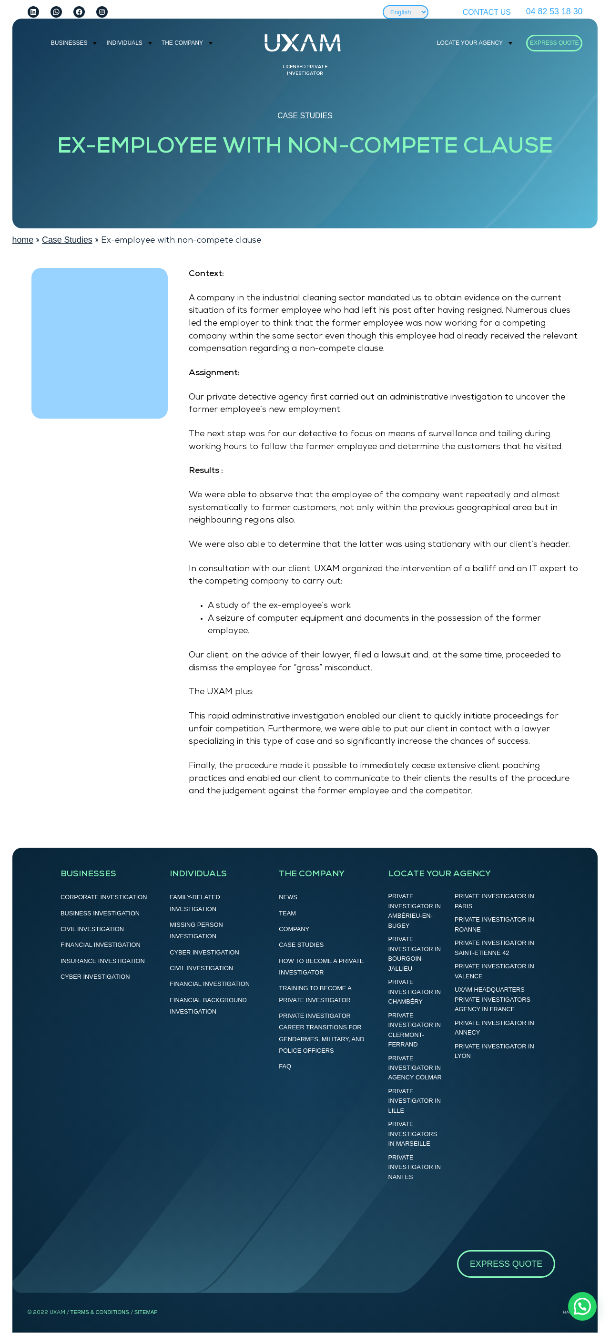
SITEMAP (146, 1312)
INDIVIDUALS (124, 43)
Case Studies (305, 116)
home (22, 240)
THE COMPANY (182, 43)
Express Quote (554, 43)
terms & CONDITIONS (100, 1312)
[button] (582, 1306)
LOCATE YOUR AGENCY (470, 43)
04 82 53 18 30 (554, 11)
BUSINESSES (69, 43)
